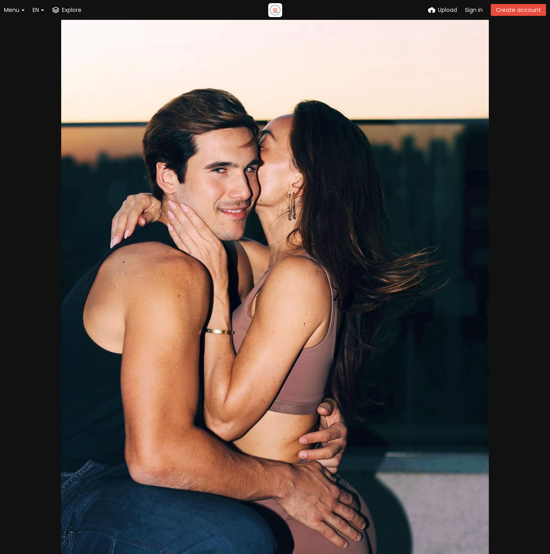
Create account (518, 10)
